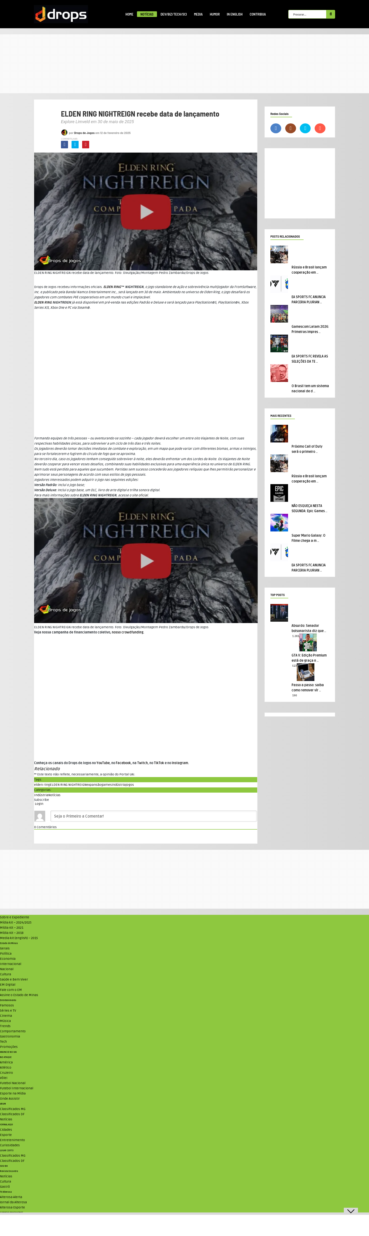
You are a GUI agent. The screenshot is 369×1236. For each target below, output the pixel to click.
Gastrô (5, 1187)
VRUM (3, 1103)
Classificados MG (12, 1109)
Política (6, 954)
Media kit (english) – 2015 (19, 938)
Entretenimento (8, 1000)
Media (198, 14)
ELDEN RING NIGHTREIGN (68, 785)
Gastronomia (10, 1036)
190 (294, 695)
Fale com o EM (11, 990)
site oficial (140, 495)
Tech (3, 1042)
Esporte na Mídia (13, 1093)
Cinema (6, 1016)
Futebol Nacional (12, 1083)
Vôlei (3, 1078)
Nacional (6, 969)
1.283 (295, 636)
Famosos (7, 1005)
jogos (130, 785)
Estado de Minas (9, 943)
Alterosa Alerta (11, 1197)
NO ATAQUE (6, 1057)
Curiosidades (10, 1145)
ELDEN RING (112, 287)
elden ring (42, 785)
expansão (93, 785)
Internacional (10, 964)
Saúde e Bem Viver (14, 979)
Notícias (146, 14)
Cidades (6, 1130)
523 (294, 666)
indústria (119, 785)
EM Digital (7, 985)
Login (38, 804)
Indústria (41, 795)
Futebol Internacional (16, 1088)
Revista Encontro (9, 1171)
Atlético (5, 1068)
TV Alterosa (6, 1192)
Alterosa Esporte (12, 1207)
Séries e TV (8, 1011)
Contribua (258, 14)
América (6, 1062)
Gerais (5, 948)
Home (129, 14)
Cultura (5, 974)
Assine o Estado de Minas (19, 995)
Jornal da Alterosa (13, 1202)
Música (5, 1021)
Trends (5, 1026)
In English (235, 14)
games (106, 785)
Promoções (9, 1047)
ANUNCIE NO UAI (8, 1052)
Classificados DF (12, 1114)
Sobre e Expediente (14, 917)
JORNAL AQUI (6, 1124)
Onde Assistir (10, 1099)
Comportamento (13, 1031)
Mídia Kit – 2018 (12, 933)
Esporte (6, 1135)
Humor (215, 14)
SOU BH (4, 1166)
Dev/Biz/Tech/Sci (173, 14)
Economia (8, 959)
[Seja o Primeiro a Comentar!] (153, 816)
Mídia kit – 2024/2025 (16, 922)
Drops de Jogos (84, 133)
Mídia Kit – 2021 (11, 928)
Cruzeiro (6, 1073)
